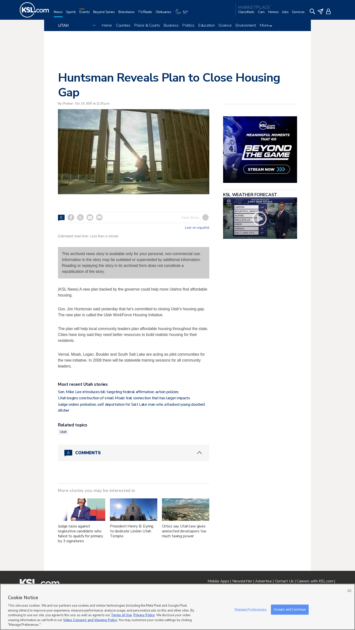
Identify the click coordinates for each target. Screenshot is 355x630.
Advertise (263, 581)
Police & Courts (147, 25)
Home (107, 25)
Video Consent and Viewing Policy (90, 620)
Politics (188, 25)
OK (349, 590)
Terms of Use (121, 615)
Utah (63, 432)
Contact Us (284, 581)
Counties (123, 25)
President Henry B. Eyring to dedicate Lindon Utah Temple (132, 531)
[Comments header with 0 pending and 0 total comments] (133, 452)
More (266, 25)
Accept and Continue (290, 609)
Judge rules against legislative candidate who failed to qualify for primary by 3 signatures (80, 534)
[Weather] (183, 14)
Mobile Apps (218, 581)
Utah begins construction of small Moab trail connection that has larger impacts (124, 398)
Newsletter (242, 581)
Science (224, 25)
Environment (246, 25)
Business (171, 25)
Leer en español (197, 227)
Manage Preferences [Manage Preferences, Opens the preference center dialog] (250, 609)
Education (206, 25)
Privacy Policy (144, 615)
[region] (177, 607)
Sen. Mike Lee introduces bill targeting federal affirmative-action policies (118, 392)
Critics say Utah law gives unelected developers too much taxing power (184, 531)
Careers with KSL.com (315, 581)
